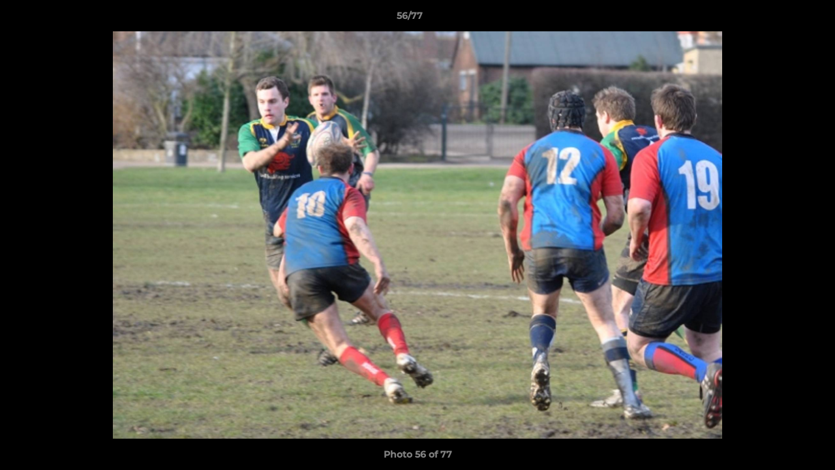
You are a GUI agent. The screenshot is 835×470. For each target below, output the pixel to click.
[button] (780, 19)
